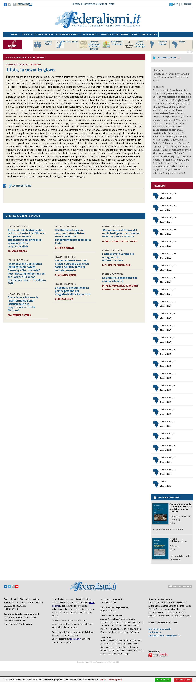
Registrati (185, 4)
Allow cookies (162, 680)
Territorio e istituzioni (112, 44)
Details (103, 680)
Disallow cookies (183, 680)
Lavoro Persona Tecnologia (135, 44)
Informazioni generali (159, 629)
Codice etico (154, 632)
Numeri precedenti (67, 34)
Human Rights (43, 44)
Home (14, 34)
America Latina (157, 44)
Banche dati (90, 34)
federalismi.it (75, 638)
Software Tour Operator (98, 666)
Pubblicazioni (109, 34)
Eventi (125, 34)
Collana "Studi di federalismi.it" (164, 635)
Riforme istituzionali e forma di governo (89, 45)
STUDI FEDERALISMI (166, 497)
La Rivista (27, 34)
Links (135, 34)
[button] (174, 4)
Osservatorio (44, 34)
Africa (178, 44)
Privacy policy (115, 680)
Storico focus (67, 44)
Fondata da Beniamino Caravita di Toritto (93, 3)
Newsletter (149, 34)
